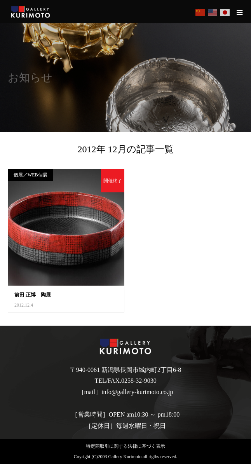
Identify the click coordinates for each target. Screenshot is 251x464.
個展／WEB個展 (30, 175)
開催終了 (112, 180)
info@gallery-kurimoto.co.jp (137, 392)
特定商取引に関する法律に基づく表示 (125, 446)
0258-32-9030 (139, 380)
